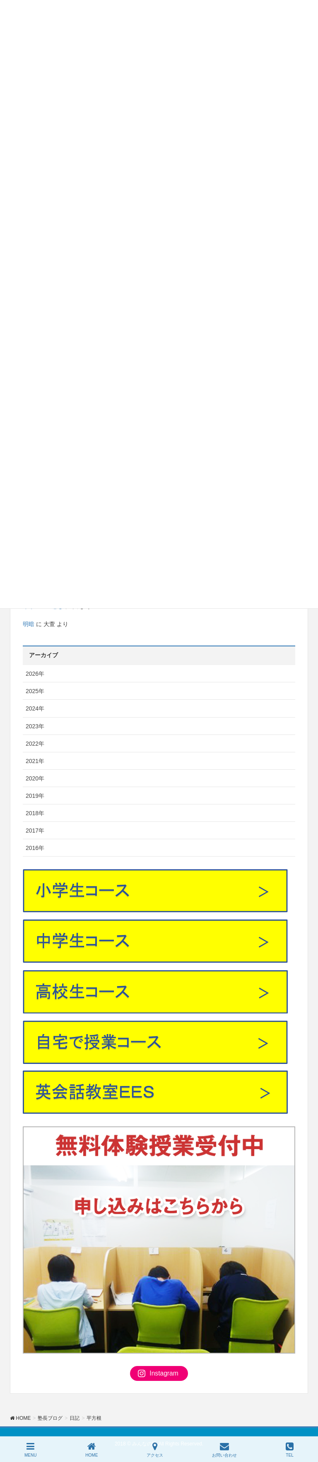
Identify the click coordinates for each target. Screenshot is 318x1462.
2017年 (35, 830)
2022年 (35, 743)
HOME (91, 1449)
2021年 (35, 761)
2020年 (35, 778)
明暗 (28, 624)
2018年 (35, 813)
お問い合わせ (224, 1449)
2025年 (35, 691)
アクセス (155, 1449)
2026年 (35, 673)
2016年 (35, 848)
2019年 (35, 795)
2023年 (35, 726)
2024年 (35, 708)
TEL (290, 1449)
